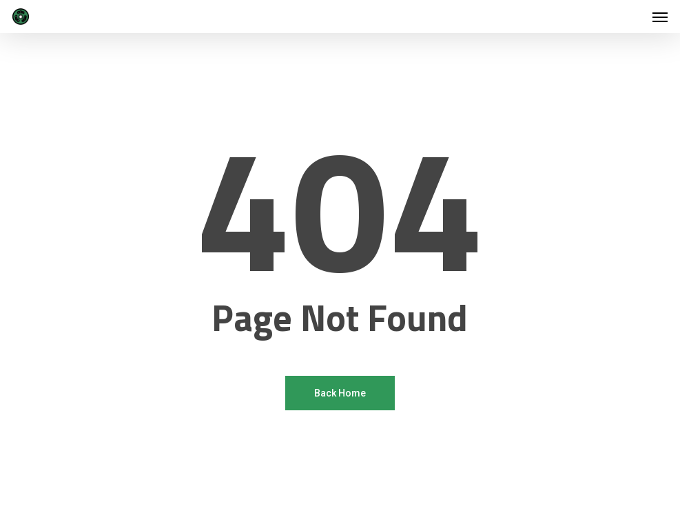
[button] (660, 16)
